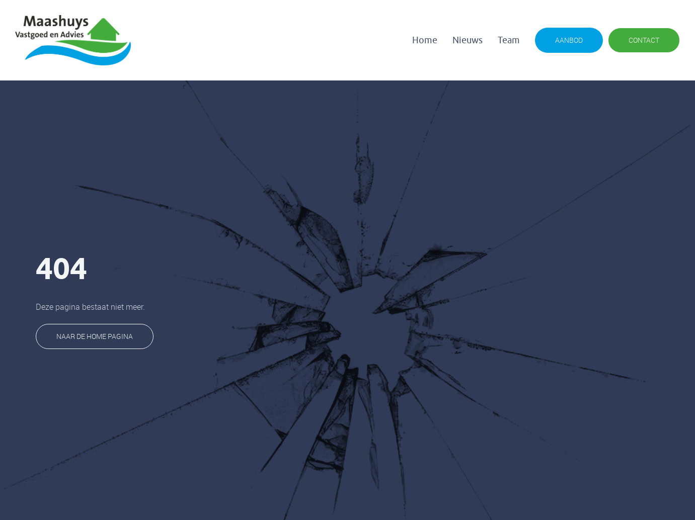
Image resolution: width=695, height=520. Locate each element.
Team (509, 40)
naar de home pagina (94, 336)
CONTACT (644, 40)
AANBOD (569, 40)
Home (424, 40)
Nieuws (467, 40)
